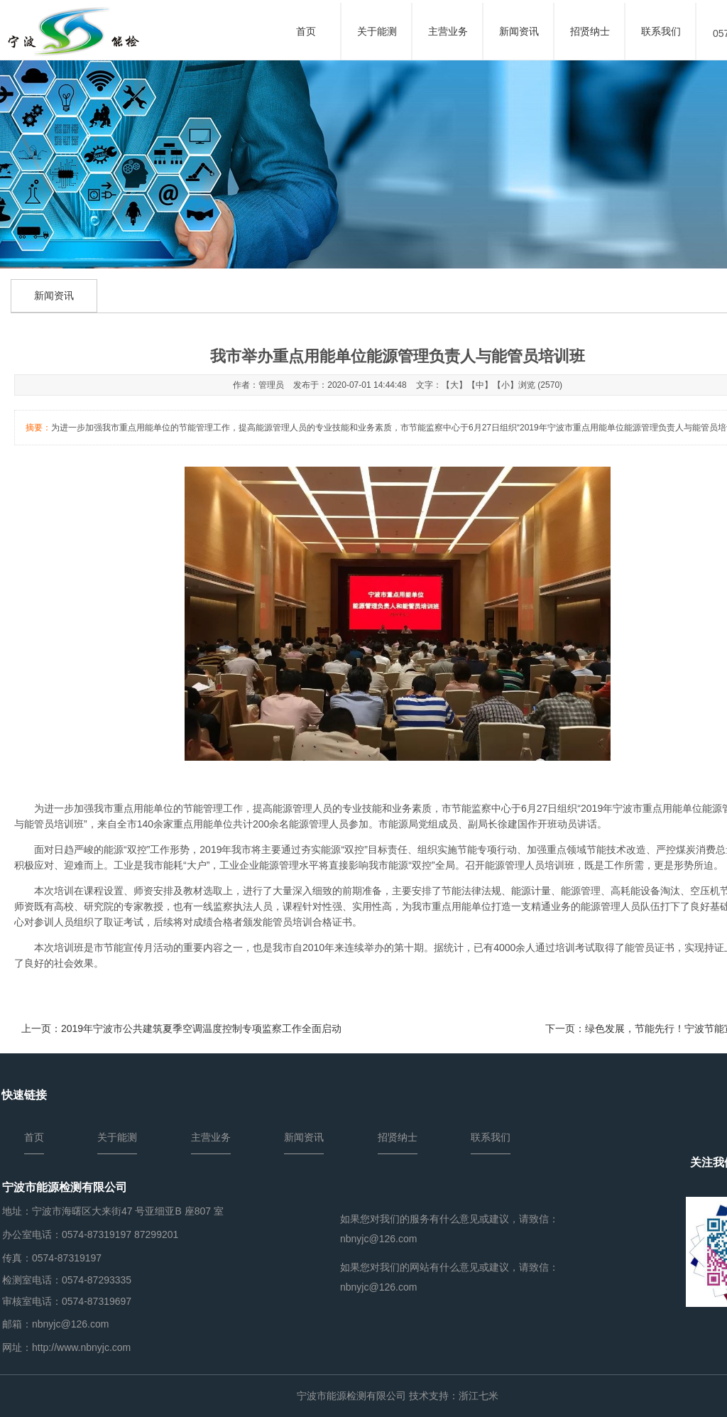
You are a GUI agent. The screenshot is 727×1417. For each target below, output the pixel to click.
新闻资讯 (519, 31)
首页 (306, 31)
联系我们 (661, 31)
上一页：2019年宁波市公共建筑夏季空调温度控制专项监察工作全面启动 (181, 1028)
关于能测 (377, 31)
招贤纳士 (590, 31)
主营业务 (448, 31)
